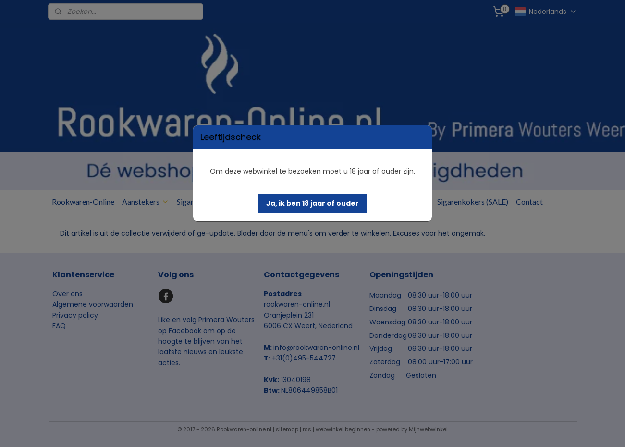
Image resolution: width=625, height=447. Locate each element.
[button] (312, 203)
